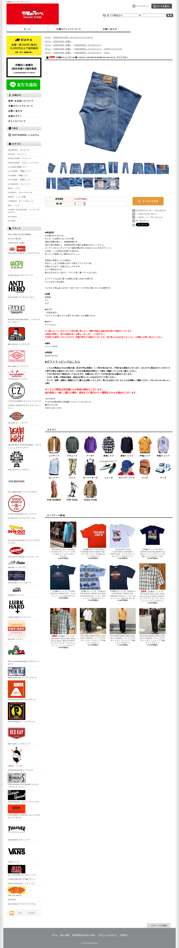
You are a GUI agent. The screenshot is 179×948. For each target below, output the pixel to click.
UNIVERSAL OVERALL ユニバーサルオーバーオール (24, 812)
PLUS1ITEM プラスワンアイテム (22, 904)
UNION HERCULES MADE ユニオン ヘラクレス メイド (23, 780)
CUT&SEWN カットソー (19, 184)
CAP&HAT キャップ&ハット (21, 201)
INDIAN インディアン (17, 564)
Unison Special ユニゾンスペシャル (23, 796)
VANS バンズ (16, 853)
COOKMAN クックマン (18, 374)
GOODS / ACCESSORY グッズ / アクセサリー (24, 210)
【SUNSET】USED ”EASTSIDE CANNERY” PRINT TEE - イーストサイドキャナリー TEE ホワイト (123, 539)
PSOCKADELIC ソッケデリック (21, 712)
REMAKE (12, 900)
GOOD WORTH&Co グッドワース (22, 505)
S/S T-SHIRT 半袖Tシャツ (19, 180)
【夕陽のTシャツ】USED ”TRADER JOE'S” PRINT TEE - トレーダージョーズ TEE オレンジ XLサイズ (93, 539)
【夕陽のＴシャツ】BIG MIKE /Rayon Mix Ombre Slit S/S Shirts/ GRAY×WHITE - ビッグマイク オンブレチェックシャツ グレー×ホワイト (152, 582)
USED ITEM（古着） (17, 243)
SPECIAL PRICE (16, 891)
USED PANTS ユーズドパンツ (87, 45)
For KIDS (12, 221)
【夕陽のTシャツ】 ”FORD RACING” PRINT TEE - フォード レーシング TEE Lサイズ (63, 580)
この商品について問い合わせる (149, 217)
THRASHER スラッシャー (19, 831)
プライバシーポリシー (107, 935)
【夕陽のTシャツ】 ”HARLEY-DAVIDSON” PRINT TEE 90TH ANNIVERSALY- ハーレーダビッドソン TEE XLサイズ (93, 581)
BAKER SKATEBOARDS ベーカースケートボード (24, 311)
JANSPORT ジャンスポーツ (19, 577)
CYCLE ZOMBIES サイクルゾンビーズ (24, 392)
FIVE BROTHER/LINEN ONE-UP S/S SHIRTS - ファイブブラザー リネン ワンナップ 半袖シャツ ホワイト (93, 626)
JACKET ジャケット (18, 154)
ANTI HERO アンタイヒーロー (21, 288)
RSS (20, 913)
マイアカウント (142, 6)
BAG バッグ (14, 205)
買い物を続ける (142, 221)
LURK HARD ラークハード (19, 608)
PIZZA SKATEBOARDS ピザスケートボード (24, 653)
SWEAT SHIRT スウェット (20, 158)
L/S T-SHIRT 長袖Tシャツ (19, 171)
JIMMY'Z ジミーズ (16, 591)
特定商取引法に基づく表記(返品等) (151, 210)
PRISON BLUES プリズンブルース (22, 672)
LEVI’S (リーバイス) (113, 49)
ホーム (27, 29)
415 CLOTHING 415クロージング (22, 870)
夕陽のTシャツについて (68, 29)
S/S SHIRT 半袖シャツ (18, 175)
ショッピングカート (161, 6)
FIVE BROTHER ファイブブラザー (22, 483)
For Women (12, 216)
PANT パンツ (14, 188)
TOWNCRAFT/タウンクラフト (21, 770)
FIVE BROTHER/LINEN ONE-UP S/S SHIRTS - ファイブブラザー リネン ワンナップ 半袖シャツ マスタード (123, 626)
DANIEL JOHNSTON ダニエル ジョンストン (24, 406)
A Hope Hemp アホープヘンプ (20, 266)
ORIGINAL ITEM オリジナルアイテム (24, 250)
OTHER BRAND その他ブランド (21, 879)
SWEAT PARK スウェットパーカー (23, 163)
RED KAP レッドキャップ (19, 735)
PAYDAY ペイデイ (16, 630)
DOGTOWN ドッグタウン (19, 461)
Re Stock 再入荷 (14, 239)
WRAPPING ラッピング (18, 150)
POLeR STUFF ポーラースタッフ (22, 690)
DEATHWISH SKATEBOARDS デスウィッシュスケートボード (24, 437)
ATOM (31, 913)
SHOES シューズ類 (17, 197)
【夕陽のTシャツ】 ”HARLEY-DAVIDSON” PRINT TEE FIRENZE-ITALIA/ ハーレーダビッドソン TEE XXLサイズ (123, 581)
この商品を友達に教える (146, 214)
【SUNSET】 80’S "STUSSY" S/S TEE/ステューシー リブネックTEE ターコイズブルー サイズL (63, 539)
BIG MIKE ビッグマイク (18, 357)
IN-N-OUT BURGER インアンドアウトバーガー (24, 532)
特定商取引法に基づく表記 (83, 935)
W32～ (107, 52)
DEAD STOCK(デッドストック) (21, 883)
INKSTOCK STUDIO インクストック (23, 552)
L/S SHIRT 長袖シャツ (17, 167)
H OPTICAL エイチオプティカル (21, 518)
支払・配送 (65, 935)
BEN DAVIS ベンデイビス (19, 335)
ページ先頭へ (158, 925)
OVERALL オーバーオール (20, 192)
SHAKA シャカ (16, 757)
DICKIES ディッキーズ (17, 417)
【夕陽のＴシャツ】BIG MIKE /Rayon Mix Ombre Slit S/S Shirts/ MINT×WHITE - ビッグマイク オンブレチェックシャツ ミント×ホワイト (63, 627)
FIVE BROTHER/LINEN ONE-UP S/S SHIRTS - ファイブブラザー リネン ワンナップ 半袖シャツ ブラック (152, 626)
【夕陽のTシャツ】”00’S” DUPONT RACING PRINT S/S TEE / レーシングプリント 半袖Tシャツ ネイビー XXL (152, 539)
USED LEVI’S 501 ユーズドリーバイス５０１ (73, 37)
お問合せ (110, 29)
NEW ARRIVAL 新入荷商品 (19, 234)
